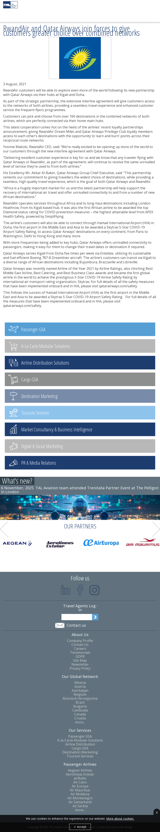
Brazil (80, 702)
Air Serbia (80, 806)
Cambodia (80, 710)
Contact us (76, 625)
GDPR (80, 657)
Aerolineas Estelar (80, 774)
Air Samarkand (80, 802)
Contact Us (80, 645)
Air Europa (80, 786)
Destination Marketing (80, 752)
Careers (80, 649)
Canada (80, 714)
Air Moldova (80, 794)
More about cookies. (120, 818)
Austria (80, 687)
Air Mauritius (80, 790)
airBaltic (80, 778)
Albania (80, 683)
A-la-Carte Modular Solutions (80, 740)
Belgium (80, 694)
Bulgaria (80, 706)
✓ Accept (80, 827)
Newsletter (80, 664)
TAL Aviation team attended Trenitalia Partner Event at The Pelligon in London (80, 489)
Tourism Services (80, 756)
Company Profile (80, 641)
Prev (4, 529)
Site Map (80, 661)
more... (80, 722)
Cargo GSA (80, 748)
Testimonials (80, 653)
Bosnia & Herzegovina (80, 698)
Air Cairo (80, 782)
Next (156, 529)
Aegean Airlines (80, 770)
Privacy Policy (80, 668)
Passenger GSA (80, 736)
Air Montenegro (80, 798)
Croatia (80, 718)
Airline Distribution (80, 744)
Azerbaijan (80, 691)
